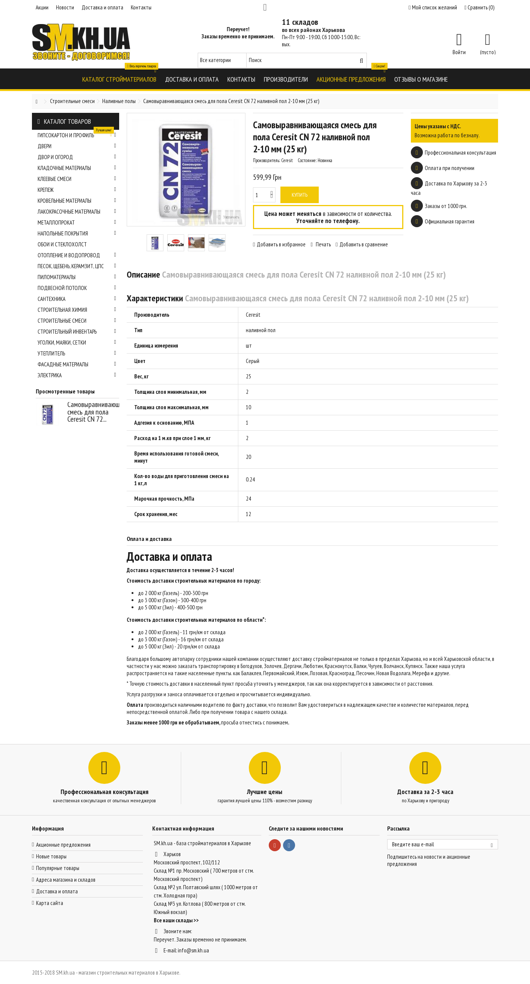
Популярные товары (57, 868)
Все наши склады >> (176, 920)
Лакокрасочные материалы (77, 211)
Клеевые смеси (77, 178)
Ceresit (253, 314)
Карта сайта (49, 903)
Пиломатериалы (77, 277)
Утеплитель (77, 353)
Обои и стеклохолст (62, 244)
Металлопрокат (77, 222)
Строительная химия (77, 309)
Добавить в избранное (281, 244)
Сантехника (77, 298)
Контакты (141, 7)
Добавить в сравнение (363, 244)
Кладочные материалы (77, 168)
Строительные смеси (77, 320)
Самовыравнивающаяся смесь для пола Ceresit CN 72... (99, 411)
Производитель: (266, 160)
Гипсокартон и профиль (77, 134)
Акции (42, 7)
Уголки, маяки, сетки (77, 342)
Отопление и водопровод (77, 255)
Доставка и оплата (102, 7)
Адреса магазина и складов (65, 879)
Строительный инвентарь (77, 331)
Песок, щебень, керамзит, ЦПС (77, 266)
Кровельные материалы (77, 200)
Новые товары (51, 856)
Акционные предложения (63, 844)
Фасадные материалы (77, 364)
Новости (65, 7)
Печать (323, 244)
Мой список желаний (433, 7)
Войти (459, 52)
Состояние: (307, 160)
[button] (119, 78)
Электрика (77, 375)
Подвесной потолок (77, 288)
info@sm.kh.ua (193, 950)
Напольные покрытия (77, 233)
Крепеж (77, 189)
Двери (77, 146)
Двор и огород (77, 157)
